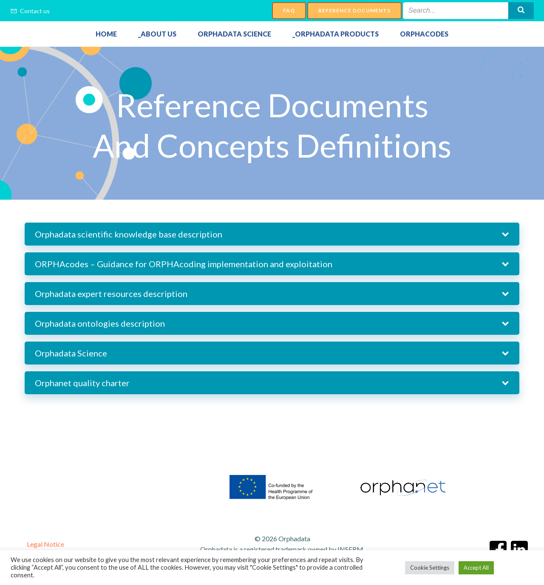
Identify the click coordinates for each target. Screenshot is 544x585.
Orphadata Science (234, 34)
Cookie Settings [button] (429, 567)
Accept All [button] (476, 567)
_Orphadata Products (335, 34)
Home (106, 34)
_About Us (157, 34)
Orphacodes (424, 34)
